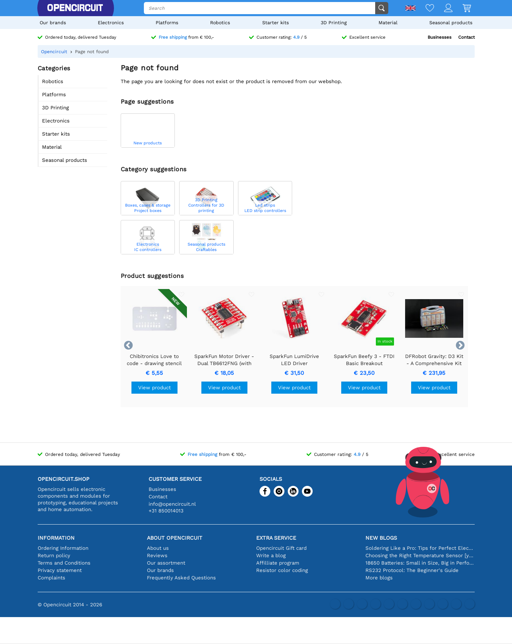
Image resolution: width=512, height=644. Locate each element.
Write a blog (271, 555)
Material (388, 22)
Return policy (54, 555)
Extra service (276, 538)
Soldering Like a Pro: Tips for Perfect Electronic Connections (420, 548)
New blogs (381, 538)
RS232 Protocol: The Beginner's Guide (412, 570)
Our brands (53, 22)
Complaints (51, 578)
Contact (466, 37)
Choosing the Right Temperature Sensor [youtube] (420, 555)
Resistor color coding (282, 570)
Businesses (439, 37)
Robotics (220, 22)
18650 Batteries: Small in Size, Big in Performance (420, 563)
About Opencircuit (174, 538)
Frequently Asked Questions (181, 578)
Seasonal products (450, 22)
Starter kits (275, 22)
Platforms (167, 22)
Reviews (157, 555)
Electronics (111, 22)
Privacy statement (60, 570)
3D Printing (334, 22)
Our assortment (166, 563)
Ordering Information (63, 548)
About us (158, 548)
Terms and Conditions (64, 563)
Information (56, 538)
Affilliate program (277, 563)
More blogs (379, 578)
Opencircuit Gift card (281, 548)
